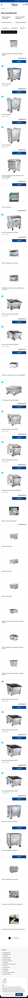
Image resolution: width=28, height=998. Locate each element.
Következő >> (16, 938)
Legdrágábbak (14, 28)
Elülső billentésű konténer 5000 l (10, 730)
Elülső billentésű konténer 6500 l (10, 460)
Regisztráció (24, 0)
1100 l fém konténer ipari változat (10, 232)
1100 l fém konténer (6, 84)
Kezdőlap (3, 8)
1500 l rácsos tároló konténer (9, 521)
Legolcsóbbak (5, 28)
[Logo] (14, 4)
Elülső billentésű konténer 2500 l (10, 429)
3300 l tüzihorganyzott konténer (10, 879)
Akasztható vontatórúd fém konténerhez (12, 904)
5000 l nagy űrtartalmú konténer (10, 344)
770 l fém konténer (6, 145)
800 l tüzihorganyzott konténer (9, 821)
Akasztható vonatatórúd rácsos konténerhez (13, 929)
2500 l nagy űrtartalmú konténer (10, 314)
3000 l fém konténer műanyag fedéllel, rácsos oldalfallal (13, 288)
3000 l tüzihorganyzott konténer (10, 263)
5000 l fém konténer (7, 571)
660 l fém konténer (6, 114)
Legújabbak (22, 28)
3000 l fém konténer (7, 596)
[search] (24, 5)
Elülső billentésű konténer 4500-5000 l (11, 490)
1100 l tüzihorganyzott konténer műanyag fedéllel (12, 54)
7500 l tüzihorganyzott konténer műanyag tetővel (12, 648)
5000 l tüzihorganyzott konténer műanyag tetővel (12, 622)
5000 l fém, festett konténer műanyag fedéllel (13, 375)
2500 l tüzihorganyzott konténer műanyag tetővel (12, 674)
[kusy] (6, 61)
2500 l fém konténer (7, 546)
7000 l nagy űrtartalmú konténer (10, 400)
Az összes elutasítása (9, 994)
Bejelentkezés (17, 0)
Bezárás (19, 994)
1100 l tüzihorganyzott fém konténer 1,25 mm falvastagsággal (13, 176)
